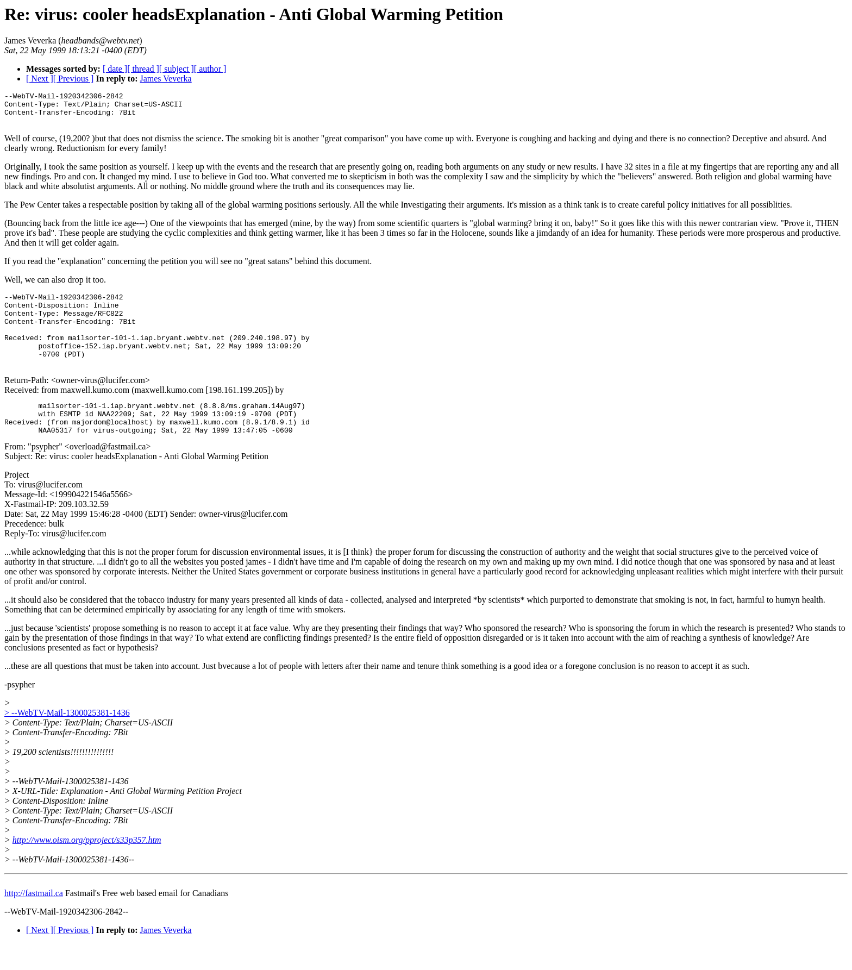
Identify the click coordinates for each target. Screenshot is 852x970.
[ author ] (210, 68)
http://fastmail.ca (33, 919)
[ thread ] (143, 68)
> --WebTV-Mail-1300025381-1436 (67, 738)
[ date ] (115, 68)
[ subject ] (176, 68)
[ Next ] (39, 78)
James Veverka (165, 78)
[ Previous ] (73, 78)
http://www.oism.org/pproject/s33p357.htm (86, 866)
